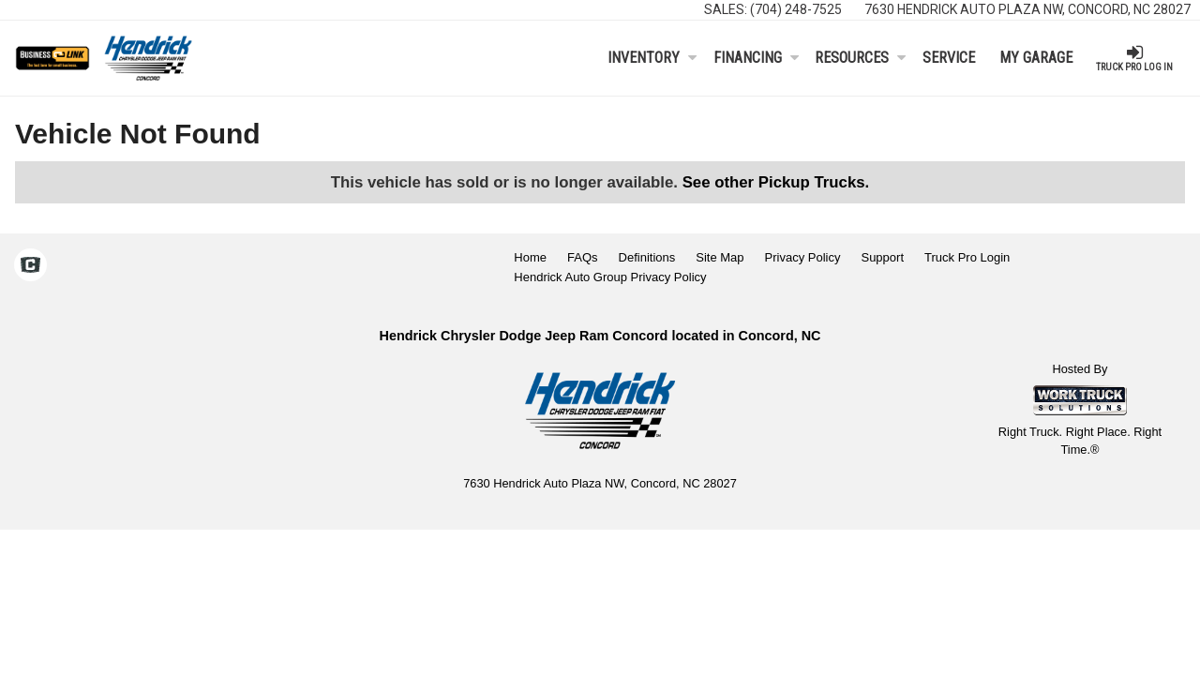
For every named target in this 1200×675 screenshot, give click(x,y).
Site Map (719, 257)
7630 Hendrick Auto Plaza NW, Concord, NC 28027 (1027, 9)
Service (948, 58)
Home (530, 257)
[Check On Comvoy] (30, 267)
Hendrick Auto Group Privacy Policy (610, 277)
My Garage (1035, 58)
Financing (756, 58)
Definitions (647, 257)
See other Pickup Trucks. (776, 182)
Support (882, 257)
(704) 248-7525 (796, 9)
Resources (860, 58)
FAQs (582, 257)
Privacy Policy (803, 257)
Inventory (652, 58)
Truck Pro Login (967, 257)
